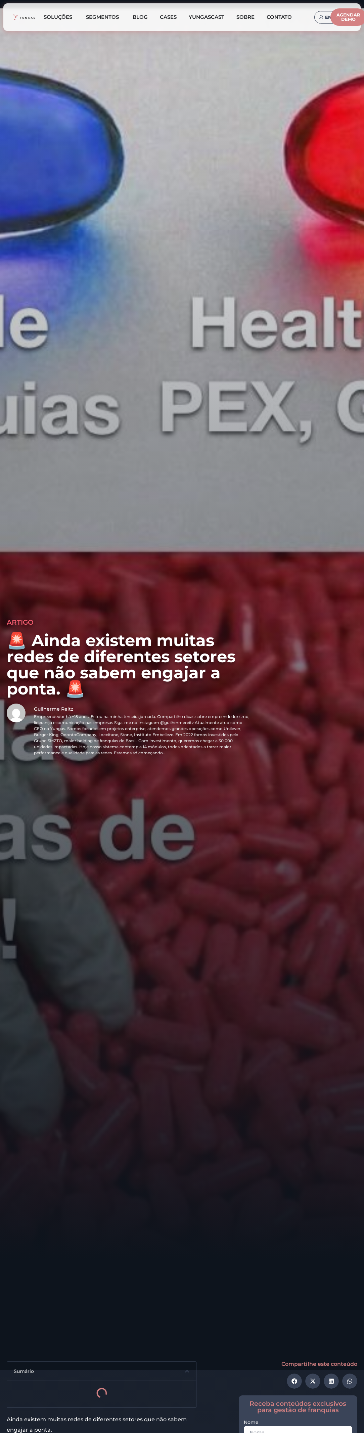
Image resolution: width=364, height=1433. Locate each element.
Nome (251, 1422)
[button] (187, 1371)
